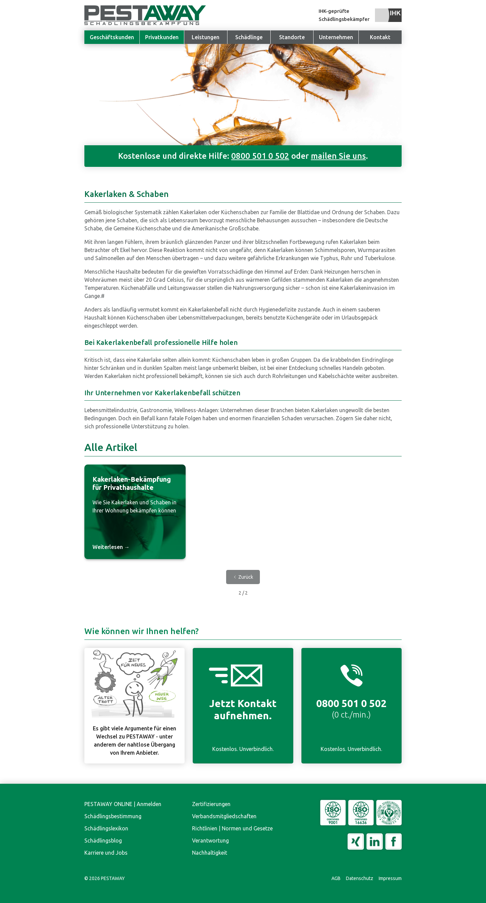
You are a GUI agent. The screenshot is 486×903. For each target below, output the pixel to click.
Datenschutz (359, 878)
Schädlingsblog (103, 840)
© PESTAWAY (104, 878)
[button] (336, 37)
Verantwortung (210, 840)
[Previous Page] (243, 577)
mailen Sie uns (338, 155)
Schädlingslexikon (106, 828)
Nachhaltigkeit (209, 853)
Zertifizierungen (211, 804)
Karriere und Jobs (106, 853)
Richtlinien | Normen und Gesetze (232, 828)
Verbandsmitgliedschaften (224, 816)
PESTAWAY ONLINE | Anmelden (122, 804)
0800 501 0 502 (260, 155)
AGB (336, 878)
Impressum (390, 878)
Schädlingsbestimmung (112, 816)
